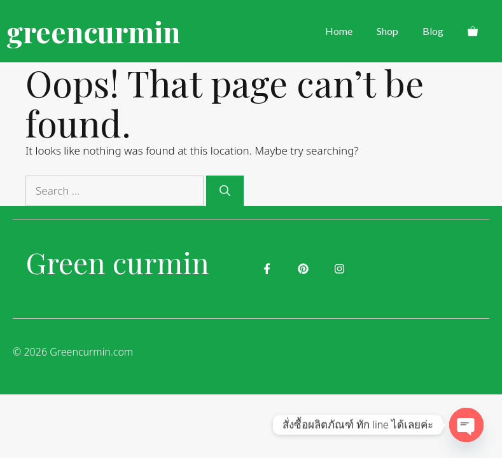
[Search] (225, 191)
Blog (432, 31)
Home (338, 31)
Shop (387, 31)
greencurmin (93, 31)
